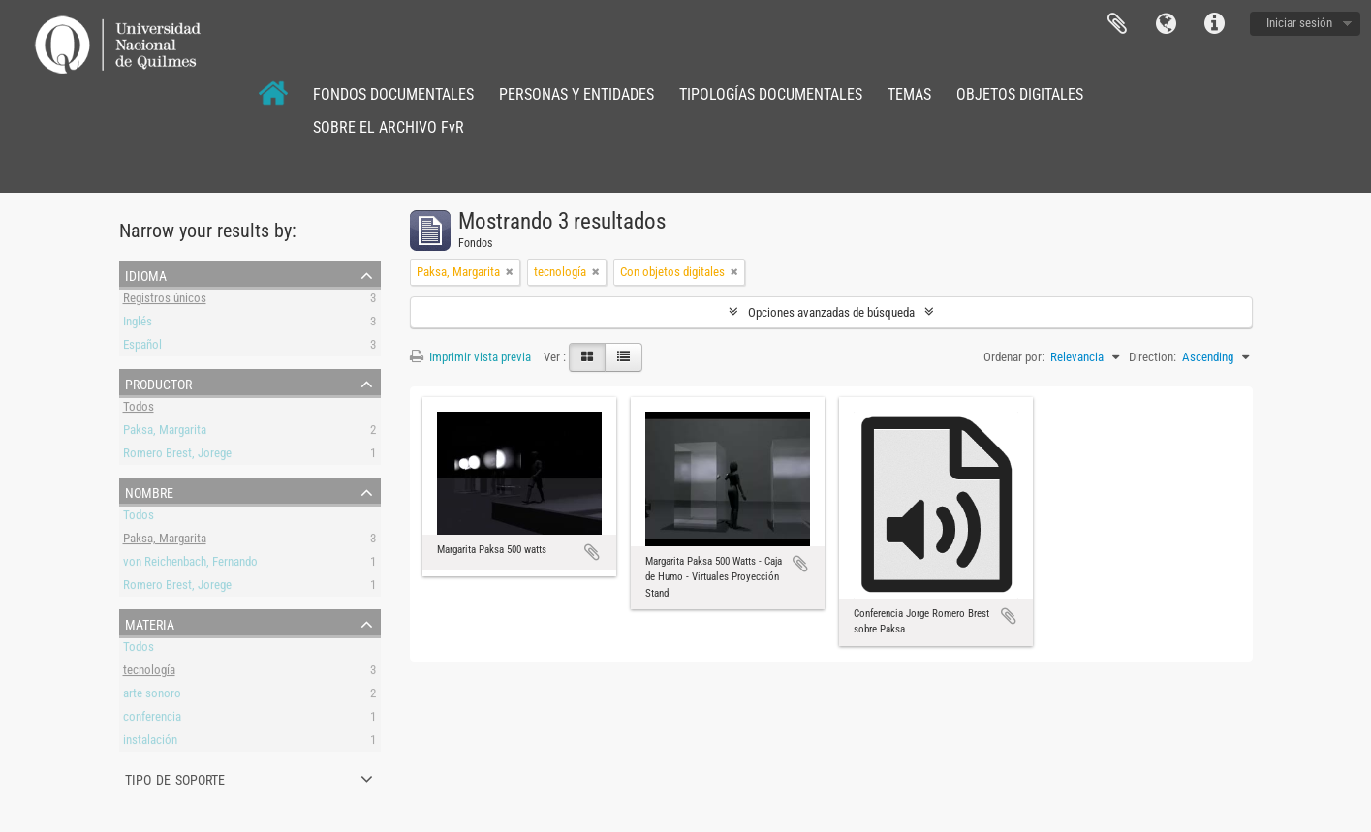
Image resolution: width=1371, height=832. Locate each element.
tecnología (149, 672)
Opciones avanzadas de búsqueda (831, 312)
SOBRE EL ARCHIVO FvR (388, 127)
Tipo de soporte (175, 777)
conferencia (152, 719)
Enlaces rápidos (1214, 24)
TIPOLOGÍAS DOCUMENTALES (770, 94)
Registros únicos (164, 300)
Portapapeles (1117, 24)
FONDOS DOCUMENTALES (393, 94)
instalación (150, 742)
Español (142, 347)
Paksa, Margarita (164, 432)
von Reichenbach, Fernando (190, 564)
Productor (158, 382)
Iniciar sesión (1299, 22)
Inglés (137, 324)
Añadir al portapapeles (592, 552)
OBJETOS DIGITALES (1019, 94)
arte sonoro (152, 696)
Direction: (1152, 357)
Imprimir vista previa (470, 357)
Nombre (149, 491)
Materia (149, 622)
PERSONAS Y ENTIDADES (576, 94)
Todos (138, 409)
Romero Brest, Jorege (177, 455)
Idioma (1165, 24)
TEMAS (909, 94)
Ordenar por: (1013, 357)
